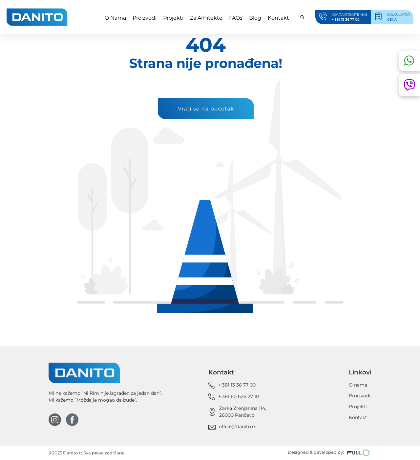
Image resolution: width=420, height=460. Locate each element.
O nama (358, 385)
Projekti (173, 18)
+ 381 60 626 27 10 (238, 396)
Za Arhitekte (206, 18)
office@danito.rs (237, 427)
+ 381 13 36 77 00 (237, 385)
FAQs (235, 18)
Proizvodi (145, 18)
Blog (255, 18)
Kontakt (278, 18)
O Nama (115, 18)
